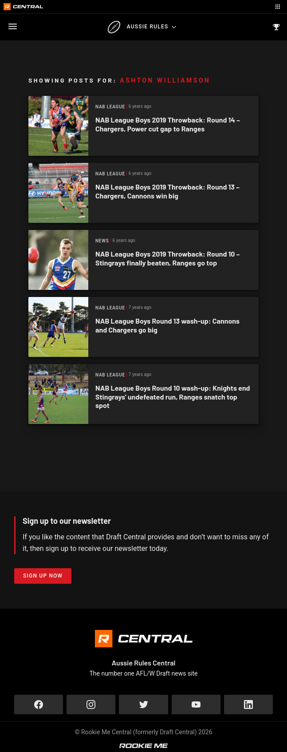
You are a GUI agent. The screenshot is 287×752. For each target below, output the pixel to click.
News (102, 240)
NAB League (110, 106)
